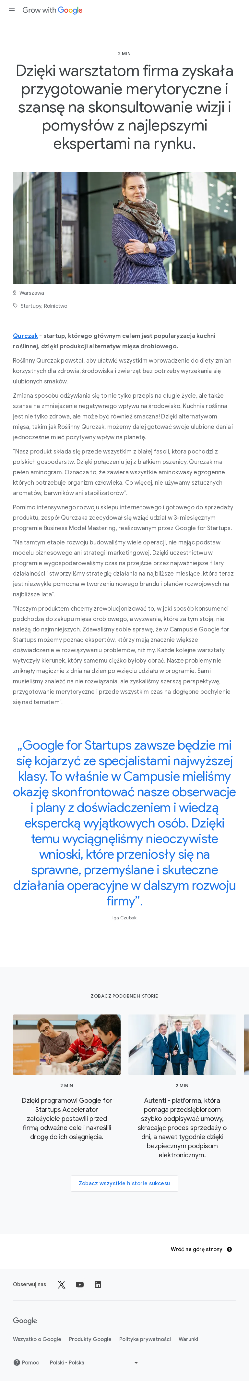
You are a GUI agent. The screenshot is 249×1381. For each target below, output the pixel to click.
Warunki (188, 1339)
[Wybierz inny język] (94, 1363)
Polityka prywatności (145, 1339)
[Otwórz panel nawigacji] (11, 10)
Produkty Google (90, 1339)
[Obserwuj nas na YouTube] (80, 1284)
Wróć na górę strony (201, 1249)
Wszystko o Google (37, 1339)
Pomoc (26, 1362)
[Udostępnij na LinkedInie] (98, 1284)
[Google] (25, 1321)
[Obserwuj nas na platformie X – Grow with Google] (61, 1284)
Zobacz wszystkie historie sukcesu (124, 1183)
